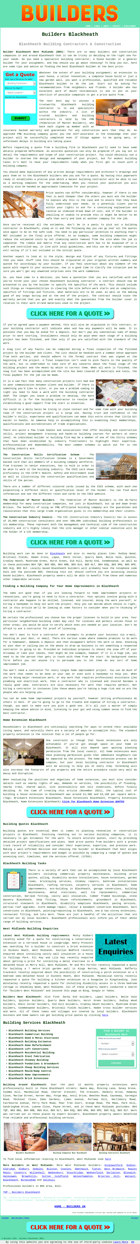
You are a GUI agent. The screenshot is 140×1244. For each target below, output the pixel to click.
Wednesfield (95, 1172)
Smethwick (81, 1169)
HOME (88, 26)
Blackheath (57, 553)
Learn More (120, 1242)
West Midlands (75, 1165)
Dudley (130, 1165)
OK (132, 1242)
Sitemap (5, 1218)
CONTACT (117, 26)
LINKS (97, 26)
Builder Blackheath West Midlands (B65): (34, 52)
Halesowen (9, 1176)
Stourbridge (75, 1172)
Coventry (20, 1172)
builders (94, 1165)
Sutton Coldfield (55, 1176)
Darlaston (113, 1172)
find (56, 996)
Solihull (49, 1180)
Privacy (134, 1218)
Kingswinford (113, 1165)
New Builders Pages (20, 1218)
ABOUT (106, 26)
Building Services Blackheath (34, 1023)
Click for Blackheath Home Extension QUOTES (93, 801)
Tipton (96, 1169)
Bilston (52, 1169)
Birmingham (28, 1180)
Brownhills (29, 1176)
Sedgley (38, 1169)
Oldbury (24, 1169)
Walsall (130, 1176)
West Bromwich (114, 1169)
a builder (38, 946)
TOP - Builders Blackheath (21, 1192)
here (105, 1015)
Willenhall (37, 1172)
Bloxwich (129, 1172)
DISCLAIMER (129, 26)
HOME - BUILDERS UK (69, 1206)
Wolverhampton (83, 1176)
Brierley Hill (109, 1176)
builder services (125, 1008)
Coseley (66, 1169)
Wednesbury (55, 1172)
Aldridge (9, 1169)
